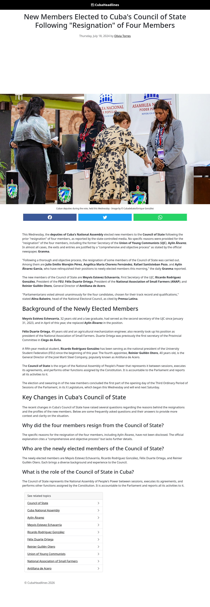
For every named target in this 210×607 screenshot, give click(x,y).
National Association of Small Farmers (63, 561)
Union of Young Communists (63, 554)
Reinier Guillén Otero (63, 546)
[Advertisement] (105, 67)
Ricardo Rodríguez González (63, 532)
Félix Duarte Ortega (63, 539)
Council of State (63, 503)
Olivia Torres (122, 36)
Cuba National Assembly (63, 510)
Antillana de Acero (63, 568)
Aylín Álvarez (63, 517)
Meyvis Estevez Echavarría (63, 525)
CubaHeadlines (105, 5)
